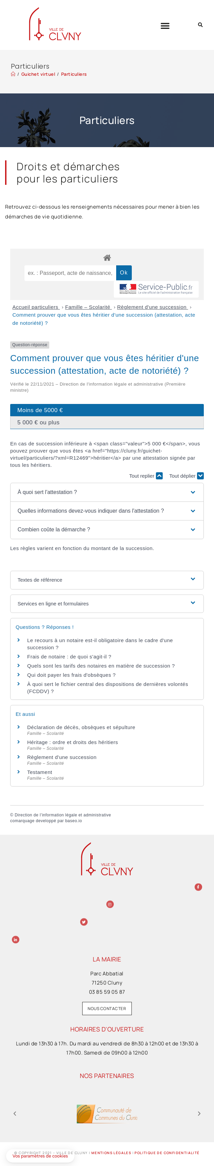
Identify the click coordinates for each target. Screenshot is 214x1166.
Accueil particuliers (36, 307)
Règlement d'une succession (152, 307)
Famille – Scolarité (88, 307)
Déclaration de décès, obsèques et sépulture (81, 727)
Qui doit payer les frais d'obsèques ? (71, 675)
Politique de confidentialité (167, 1152)
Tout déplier (186, 475)
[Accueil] (13, 74)
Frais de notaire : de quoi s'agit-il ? (69, 656)
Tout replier (145, 475)
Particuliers (74, 74)
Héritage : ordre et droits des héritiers (72, 742)
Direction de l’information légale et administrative (63, 815)
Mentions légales (111, 1152)
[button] (165, 25)
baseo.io (73, 820)
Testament (39, 772)
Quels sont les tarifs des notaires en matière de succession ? (101, 666)
